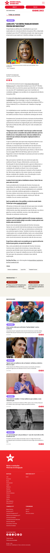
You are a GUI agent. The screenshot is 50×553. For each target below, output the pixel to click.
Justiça (7, 499)
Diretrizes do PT (30, 473)
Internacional (9, 482)
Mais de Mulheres (10, 299)
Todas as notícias (13, 15)
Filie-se (35, 7)
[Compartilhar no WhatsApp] (11, 80)
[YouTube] (39, 10)
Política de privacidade (11, 540)
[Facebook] (33, 10)
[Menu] (43, 2)
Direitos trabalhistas (13, 269)
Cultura (8, 495)
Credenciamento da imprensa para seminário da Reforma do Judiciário (37, 286)
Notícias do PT (12, 282)
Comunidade (29, 506)
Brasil (7, 481)
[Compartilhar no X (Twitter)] (9, 80)
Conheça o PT (10, 506)
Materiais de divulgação (14, 467)
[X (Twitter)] (37, 10)
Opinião (8, 497)
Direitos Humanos (10, 493)
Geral (27, 476)
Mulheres (10, 324)
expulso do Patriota (21, 203)
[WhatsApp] (41, 10)
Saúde (7, 485)
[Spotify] (43, 10)
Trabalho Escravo (33, 269)
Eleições (8, 489)
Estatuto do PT (9, 511)
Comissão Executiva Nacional (13, 519)
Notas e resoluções (12, 465)
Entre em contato (30, 513)
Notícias (8, 473)
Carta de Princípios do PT (12, 513)
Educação (8, 491)
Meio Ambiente (9, 501)
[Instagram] (35, 10)
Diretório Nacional (10, 521)
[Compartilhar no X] (41, 334)
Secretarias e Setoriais (11, 523)
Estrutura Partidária (11, 517)
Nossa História (9, 509)
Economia (8, 478)
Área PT (15, 7)
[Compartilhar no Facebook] (7, 80)
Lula (7, 476)
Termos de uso (9, 538)
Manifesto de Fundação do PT (13, 515)
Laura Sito (23, 269)
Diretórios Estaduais (11, 525)
